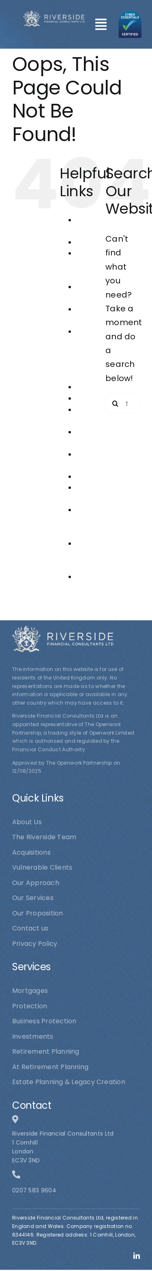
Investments (96, 387)
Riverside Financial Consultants (96, 521)
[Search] (115, 403)
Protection (93, 476)
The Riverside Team (90, 554)
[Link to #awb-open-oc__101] (101, 24)
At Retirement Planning (94, 264)
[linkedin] (136, 1255)
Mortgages (94, 398)
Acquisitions (95, 242)
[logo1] (53, 14)
